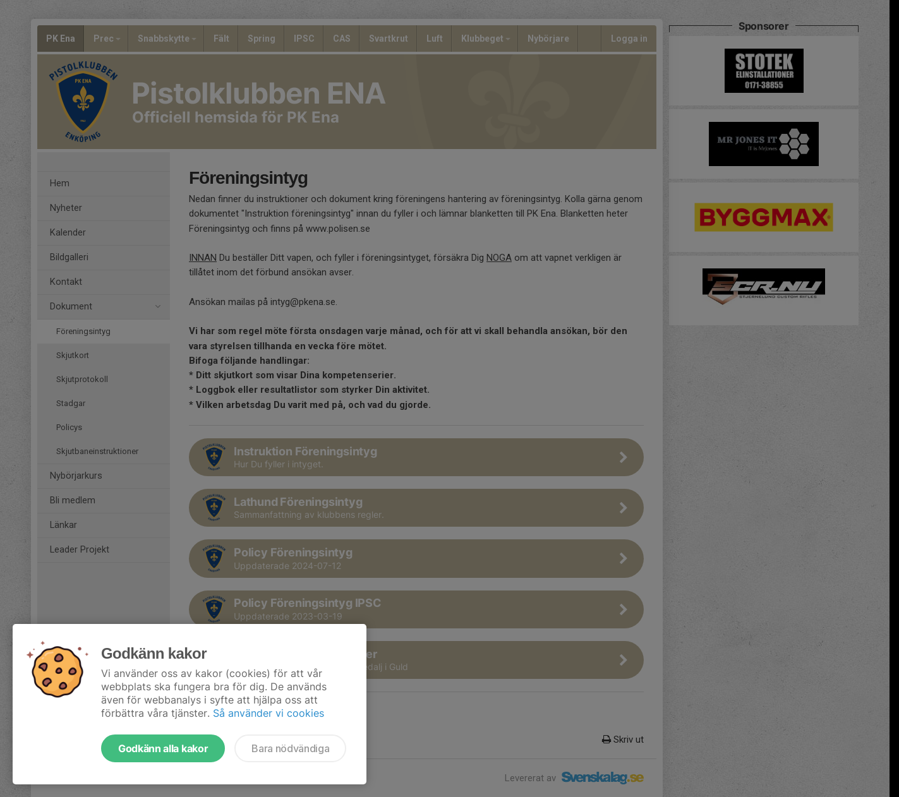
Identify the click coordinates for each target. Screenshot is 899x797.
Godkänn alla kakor (163, 748)
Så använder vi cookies (268, 713)
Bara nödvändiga (290, 748)
